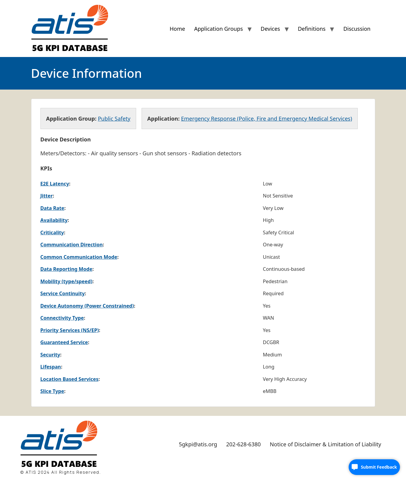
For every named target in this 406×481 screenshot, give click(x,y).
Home (177, 28)
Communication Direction (71, 244)
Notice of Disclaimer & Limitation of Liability (325, 444)
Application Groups (218, 28)
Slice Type (52, 391)
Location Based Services (69, 379)
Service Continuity (62, 293)
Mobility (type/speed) (66, 281)
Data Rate (52, 208)
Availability (54, 220)
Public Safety (114, 118)
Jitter (46, 195)
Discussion (356, 28)
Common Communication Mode (78, 257)
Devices (270, 28)
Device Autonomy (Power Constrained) (87, 305)
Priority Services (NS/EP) (69, 330)
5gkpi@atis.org (198, 444)
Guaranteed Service (64, 342)
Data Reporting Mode (66, 269)
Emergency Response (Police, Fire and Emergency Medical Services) (266, 118)
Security (50, 354)
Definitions (312, 28)
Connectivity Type (62, 318)
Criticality (52, 232)
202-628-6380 (243, 444)
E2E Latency (54, 183)
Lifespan (50, 366)
